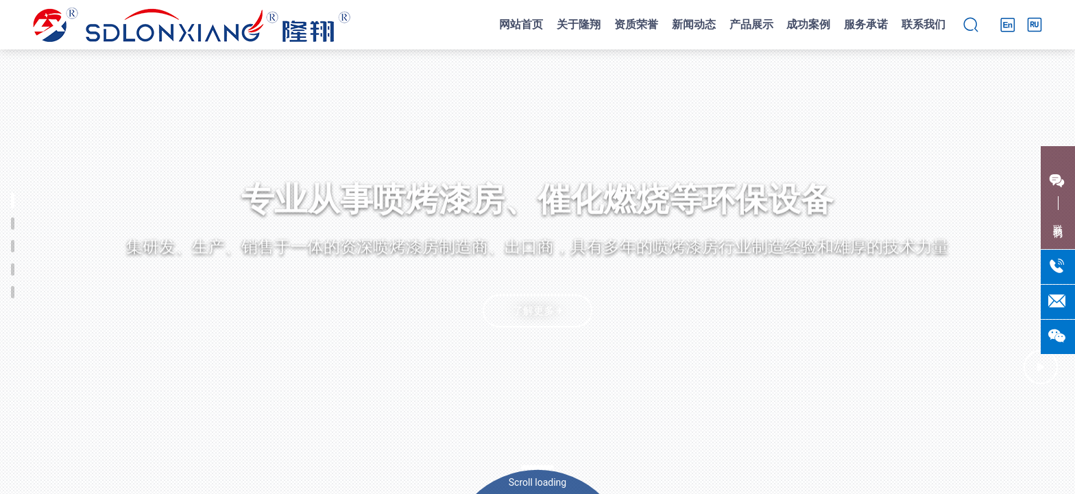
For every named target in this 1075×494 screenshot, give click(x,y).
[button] (537, 467)
